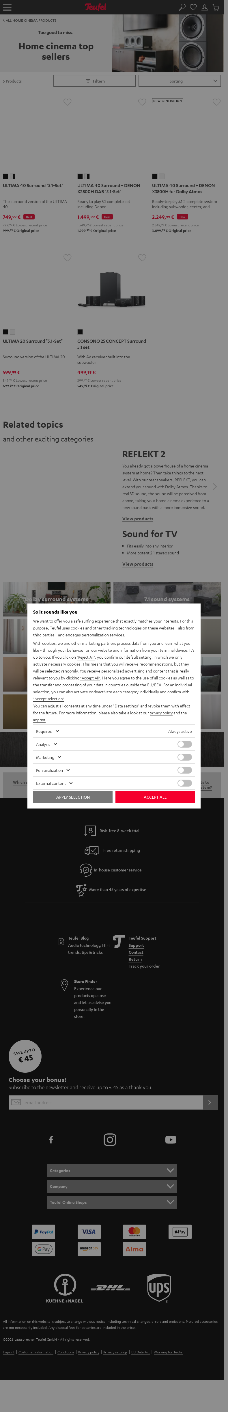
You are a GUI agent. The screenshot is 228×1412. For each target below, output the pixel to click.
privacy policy (162, 712)
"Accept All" (90, 678)
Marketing (45, 757)
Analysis (43, 744)
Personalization (49, 770)
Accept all (155, 797)
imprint (39, 719)
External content (51, 783)
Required (44, 731)
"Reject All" (86, 657)
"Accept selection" (49, 698)
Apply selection (73, 797)
